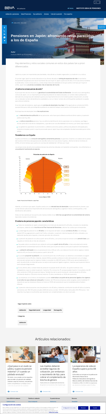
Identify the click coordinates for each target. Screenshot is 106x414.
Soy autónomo (37, 14)
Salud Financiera (26, 14)
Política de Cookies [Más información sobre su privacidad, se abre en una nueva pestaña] (53, 412)
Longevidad (47, 310)
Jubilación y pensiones (12, 14)
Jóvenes (46, 14)
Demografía (58, 310)
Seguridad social (34, 310)
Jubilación (22, 310)
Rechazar (83, 408)
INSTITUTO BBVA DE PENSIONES (88, 8)
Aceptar (95, 408)
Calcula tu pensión (56, 14)
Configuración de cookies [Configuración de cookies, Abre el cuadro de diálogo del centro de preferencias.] (69, 408)
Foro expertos (68, 14)
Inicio (70, 8)
